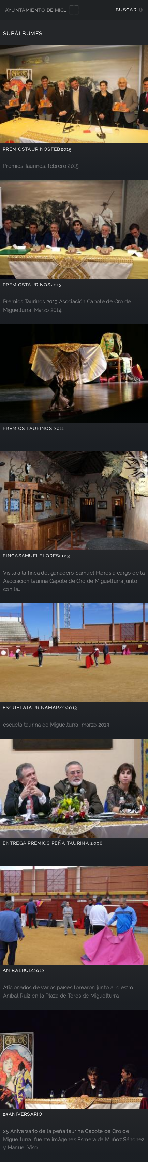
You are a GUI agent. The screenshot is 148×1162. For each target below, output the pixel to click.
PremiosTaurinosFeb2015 (37, 149)
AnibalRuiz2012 (23, 970)
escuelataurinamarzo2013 (40, 707)
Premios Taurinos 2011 (33, 428)
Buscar (126, 9)
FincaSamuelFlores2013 (36, 555)
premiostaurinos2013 (32, 284)
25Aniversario (22, 1114)
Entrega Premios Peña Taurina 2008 (53, 843)
